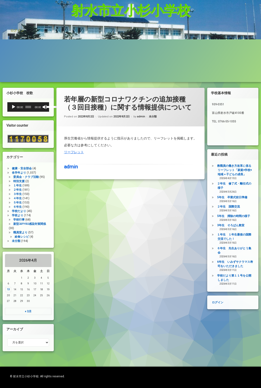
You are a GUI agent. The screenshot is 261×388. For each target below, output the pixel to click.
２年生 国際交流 (241, 206)
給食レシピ (9, 236)
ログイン (17, 15)
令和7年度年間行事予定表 (80, 52)
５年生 (4, 202)
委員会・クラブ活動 (13, 177)
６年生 (4, 206)
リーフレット (74, 129)
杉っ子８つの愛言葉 (27, 36)
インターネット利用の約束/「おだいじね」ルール (100, 36)
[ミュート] (32, 107)
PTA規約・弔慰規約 (27, 52)
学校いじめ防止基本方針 (177, 36)
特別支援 (6, 181)
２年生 (4, 189)
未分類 (153, 93)
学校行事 (6, 219)
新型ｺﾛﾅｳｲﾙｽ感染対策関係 (16, 224)
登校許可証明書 (226, 36)
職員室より (7, 232)
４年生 (4, 198)
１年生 (4, 185)
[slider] (15, 107)
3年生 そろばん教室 (243, 225)
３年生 (4, 194)
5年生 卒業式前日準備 (245, 197)
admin (141, 93)
